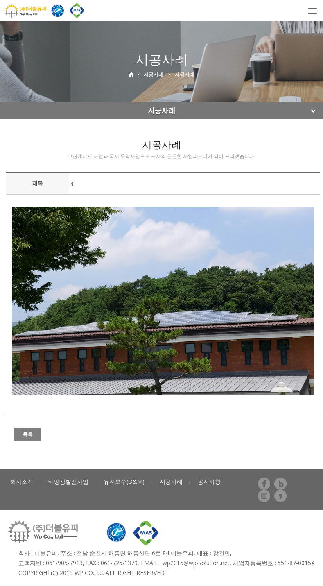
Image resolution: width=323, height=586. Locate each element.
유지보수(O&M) (124, 481)
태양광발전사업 (68, 481)
